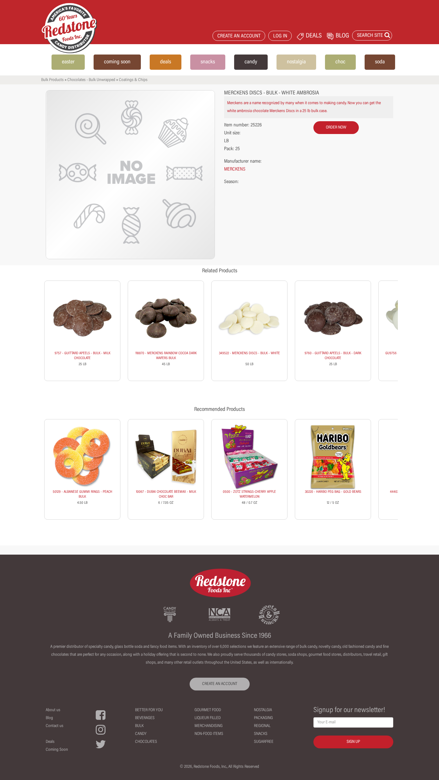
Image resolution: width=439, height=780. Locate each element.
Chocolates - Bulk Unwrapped (91, 80)
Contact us (54, 726)
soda (380, 62)
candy (250, 62)
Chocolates (146, 742)
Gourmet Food (208, 710)
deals (165, 62)
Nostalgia (263, 710)
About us (53, 710)
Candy (141, 734)
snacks (208, 62)
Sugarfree (263, 742)
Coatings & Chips (133, 80)
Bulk (139, 726)
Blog (49, 718)
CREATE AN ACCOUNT (239, 36)
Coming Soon (57, 750)
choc (340, 62)
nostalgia (296, 62)
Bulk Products (52, 80)
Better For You (149, 710)
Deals (50, 742)
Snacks (260, 734)
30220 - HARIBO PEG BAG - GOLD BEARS (333, 492)
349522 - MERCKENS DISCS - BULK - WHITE (249, 353)
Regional (262, 726)
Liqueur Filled (208, 718)
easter (68, 62)
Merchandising (209, 726)
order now (336, 127)
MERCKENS (234, 169)
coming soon (117, 62)
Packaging (263, 718)
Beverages (145, 718)
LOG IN (280, 36)
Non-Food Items (209, 734)
